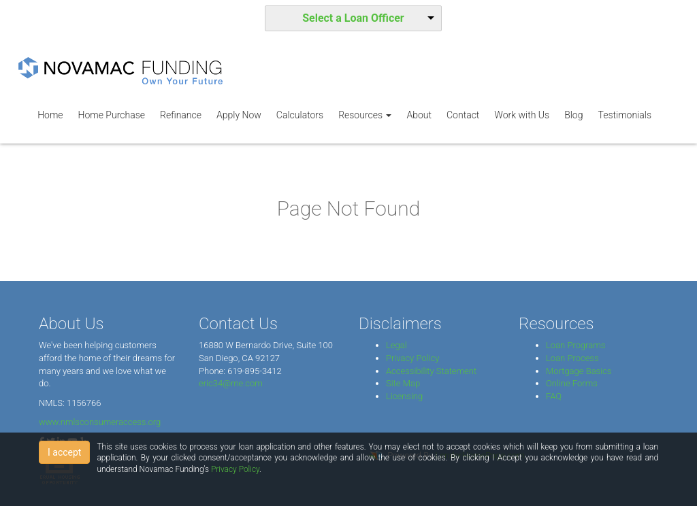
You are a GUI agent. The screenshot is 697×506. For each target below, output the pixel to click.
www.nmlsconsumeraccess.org (100, 422)
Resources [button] (364, 114)
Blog (573, 114)
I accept (64, 452)
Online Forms (572, 383)
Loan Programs (575, 345)
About (419, 114)
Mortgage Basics (578, 371)
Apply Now (238, 114)
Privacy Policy (412, 358)
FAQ (554, 396)
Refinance (180, 114)
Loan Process (572, 358)
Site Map (403, 383)
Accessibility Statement (431, 371)
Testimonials (624, 114)
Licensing (404, 396)
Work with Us (521, 114)
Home (50, 114)
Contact (463, 114)
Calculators (299, 114)
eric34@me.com (231, 383)
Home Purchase (111, 114)
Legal (396, 345)
